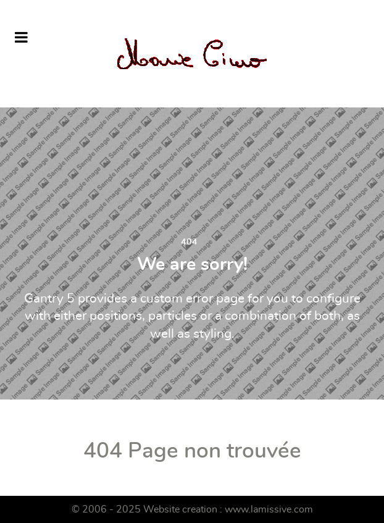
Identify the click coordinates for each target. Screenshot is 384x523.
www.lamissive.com (269, 509)
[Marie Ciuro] (192, 53)
